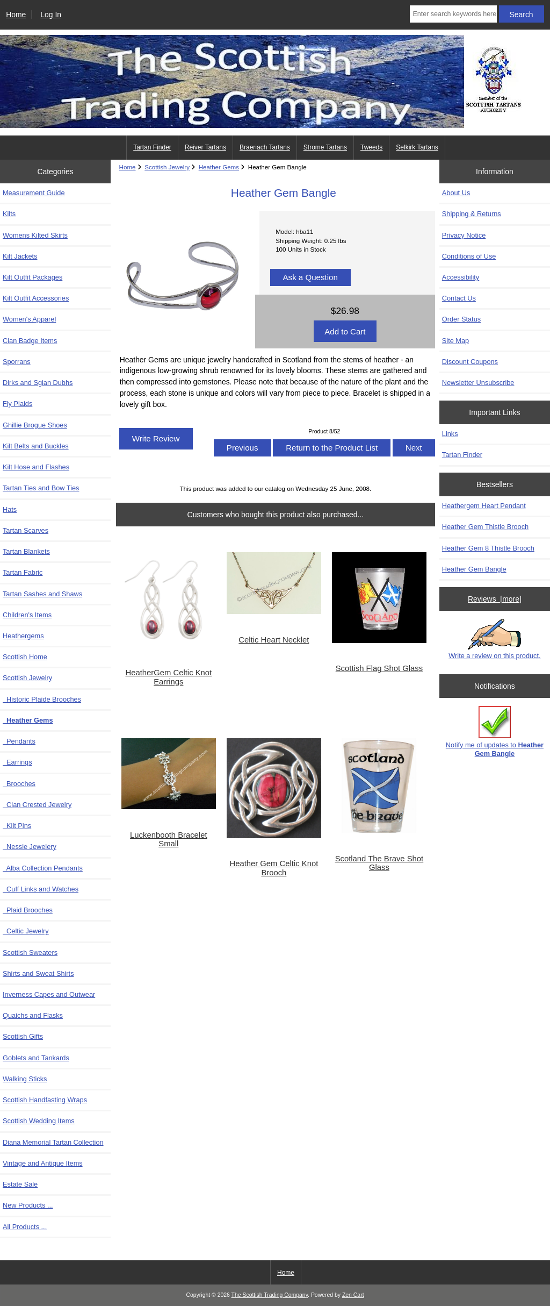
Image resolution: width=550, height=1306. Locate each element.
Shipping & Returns (471, 214)
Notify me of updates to (495, 731)
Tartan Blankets (26, 551)
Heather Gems (219, 166)
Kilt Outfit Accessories (36, 298)
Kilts (9, 214)
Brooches (19, 784)
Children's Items (27, 615)
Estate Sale (20, 1184)
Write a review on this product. (494, 639)
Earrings (17, 762)
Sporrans (17, 362)
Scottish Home (25, 657)
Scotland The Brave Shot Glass (379, 863)
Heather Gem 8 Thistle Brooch (488, 548)
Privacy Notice (464, 235)
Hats (10, 509)
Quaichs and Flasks (33, 1015)
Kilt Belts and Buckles (36, 446)
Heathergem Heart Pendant (484, 506)
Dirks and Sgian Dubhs (38, 383)
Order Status (461, 319)
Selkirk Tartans (417, 147)
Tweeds (371, 147)
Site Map (455, 341)
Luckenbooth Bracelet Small (168, 839)
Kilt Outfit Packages (32, 277)
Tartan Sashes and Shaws (42, 594)
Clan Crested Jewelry (37, 805)
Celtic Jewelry (26, 931)
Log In (50, 14)
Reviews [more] (495, 599)
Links (450, 434)
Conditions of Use (469, 256)
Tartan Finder (152, 147)
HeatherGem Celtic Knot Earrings (168, 677)
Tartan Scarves (25, 530)
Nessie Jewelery (29, 847)
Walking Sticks (25, 1079)
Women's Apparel (29, 319)
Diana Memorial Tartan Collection (53, 1142)
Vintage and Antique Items (43, 1163)
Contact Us (459, 298)
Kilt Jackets (20, 256)
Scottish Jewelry (167, 166)
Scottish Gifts (23, 1036)
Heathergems (23, 636)
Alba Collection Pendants (43, 868)
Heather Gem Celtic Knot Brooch (273, 867)
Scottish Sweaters (30, 952)
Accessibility (460, 277)
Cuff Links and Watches (40, 889)
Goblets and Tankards (36, 1058)
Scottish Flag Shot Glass (379, 668)
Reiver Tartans (205, 147)
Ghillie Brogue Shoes (35, 425)
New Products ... (28, 1205)
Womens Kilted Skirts (35, 235)
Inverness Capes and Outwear (49, 994)
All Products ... (25, 1227)
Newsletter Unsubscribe (478, 383)
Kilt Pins (17, 826)
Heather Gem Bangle (474, 569)
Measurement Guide (34, 193)
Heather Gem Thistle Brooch (485, 527)
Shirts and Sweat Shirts (38, 973)
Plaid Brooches (28, 910)
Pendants (19, 741)
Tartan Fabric (22, 572)
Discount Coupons (470, 362)
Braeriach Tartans (265, 147)
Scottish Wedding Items (39, 1121)
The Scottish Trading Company (269, 1295)
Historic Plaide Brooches (42, 699)
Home (16, 14)
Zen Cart (353, 1295)
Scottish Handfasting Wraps (45, 1100)
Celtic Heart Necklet (273, 640)
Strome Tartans (325, 147)
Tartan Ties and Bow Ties (41, 488)
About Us (456, 193)
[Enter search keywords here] (453, 14)
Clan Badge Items (30, 341)
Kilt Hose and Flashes (36, 467)
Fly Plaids (17, 403)
